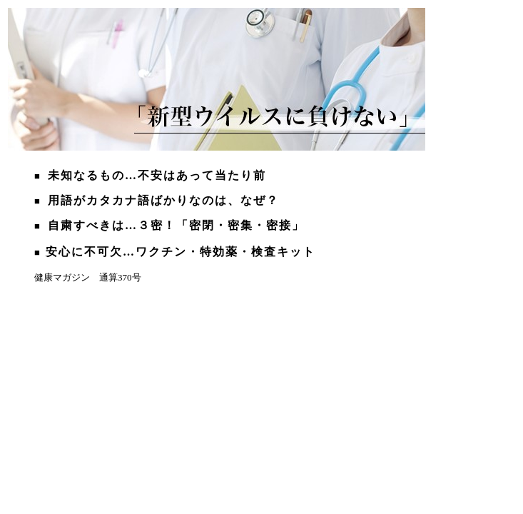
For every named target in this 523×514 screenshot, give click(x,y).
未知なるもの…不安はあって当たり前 (157, 175)
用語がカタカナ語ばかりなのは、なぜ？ (163, 200)
